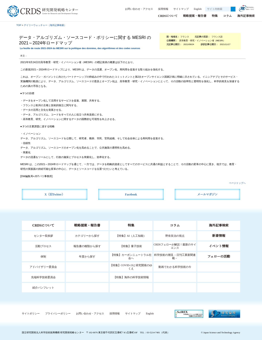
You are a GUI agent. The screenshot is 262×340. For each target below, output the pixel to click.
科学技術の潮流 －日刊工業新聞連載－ (175, 256)
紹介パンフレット (43, 287)
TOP (18, 25)
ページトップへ (237, 182)
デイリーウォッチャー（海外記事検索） (45, 25)
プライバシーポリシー (57, 313)
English (197, 9)
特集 (215, 16)
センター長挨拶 (43, 235)
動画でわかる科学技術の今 (174, 267)
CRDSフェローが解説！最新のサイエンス (175, 245)
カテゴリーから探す (87, 235)
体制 (43, 256)
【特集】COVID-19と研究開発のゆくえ (131, 266)
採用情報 (161, 9)
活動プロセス (43, 246)
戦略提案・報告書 (194, 16)
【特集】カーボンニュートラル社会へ (131, 256)
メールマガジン (207, 194)
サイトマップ (179, 9)
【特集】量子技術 (131, 246)
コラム (227, 16)
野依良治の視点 (174, 235)
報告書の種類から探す (87, 246)
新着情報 (218, 235)
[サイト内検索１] (218, 9)
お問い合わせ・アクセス (137, 9)
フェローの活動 (218, 256)
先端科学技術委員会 (43, 277)
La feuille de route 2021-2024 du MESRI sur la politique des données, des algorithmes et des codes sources (80, 48)
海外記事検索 (246, 16)
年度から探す (87, 256)
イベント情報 (219, 246)
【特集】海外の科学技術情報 (131, 277)
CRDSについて (168, 16)
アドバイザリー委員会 (43, 267)
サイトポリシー (30, 313)
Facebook (131, 194)
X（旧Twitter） (54, 194)
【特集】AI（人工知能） (131, 235)
